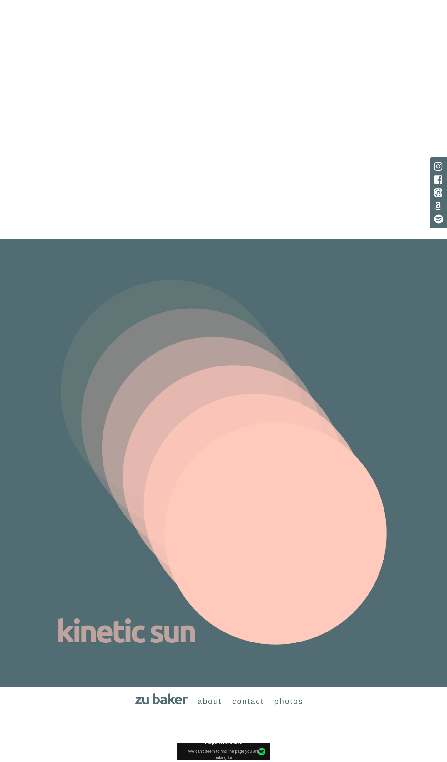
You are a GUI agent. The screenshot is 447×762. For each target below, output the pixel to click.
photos (288, 701)
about (210, 701)
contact (248, 701)
